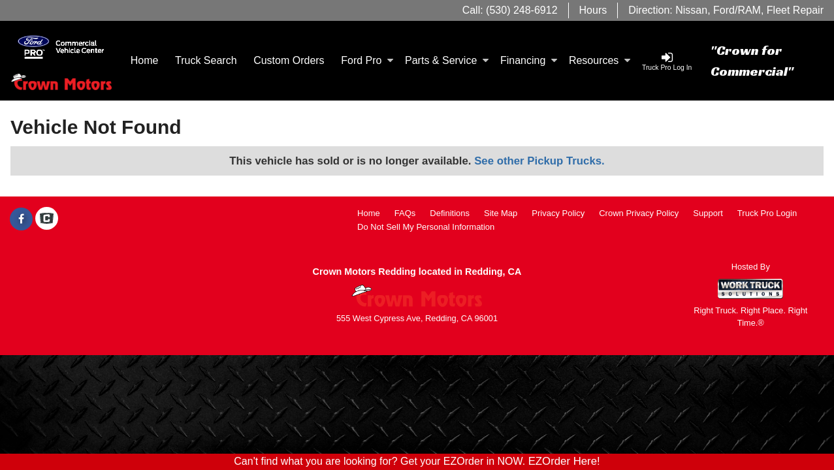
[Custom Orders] (288, 60)
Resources (599, 60)
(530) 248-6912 (521, 10)
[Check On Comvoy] (46, 219)
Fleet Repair (795, 10)
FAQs (405, 213)
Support (708, 213)
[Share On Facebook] (21, 219)
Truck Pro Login (767, 213)
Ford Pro (367, 60)
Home (145, 60)
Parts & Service (447, 60)
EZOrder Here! (564, 461)
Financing (528, 60)
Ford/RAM (737, 10)
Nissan (691, 10)
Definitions (450, 213)
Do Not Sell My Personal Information (425, 227)
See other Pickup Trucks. (539, 161)
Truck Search (206, 60)
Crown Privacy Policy (639, 213)
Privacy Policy (558, 213)
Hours (593, 10)
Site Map (500, 213)
